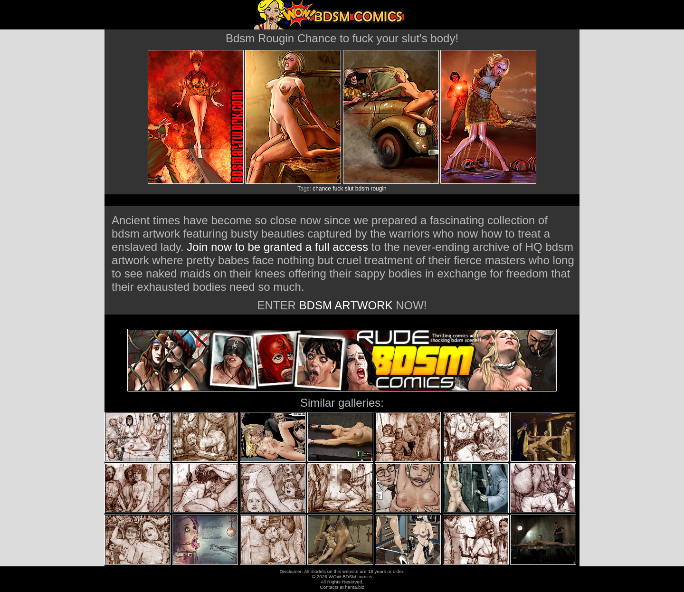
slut (349, 188)
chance (322, 188)
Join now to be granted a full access (277, 246)
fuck (337, 188)
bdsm (362, 188)
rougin (378, 188)
